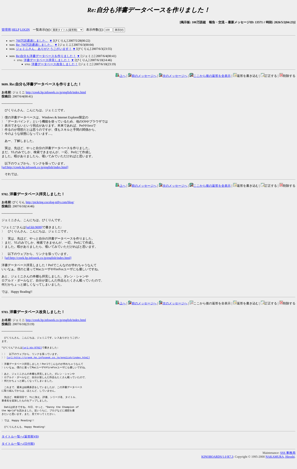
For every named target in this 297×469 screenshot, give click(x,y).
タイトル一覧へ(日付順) (18, 452)
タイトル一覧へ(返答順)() (20, 445)
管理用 (6, 29)
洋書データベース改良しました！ (54, 64)
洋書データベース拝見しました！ (47, 60)
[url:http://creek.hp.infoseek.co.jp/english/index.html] (35, 167)
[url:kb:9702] (32, 348)
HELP (15, 29)
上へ (121, 75)
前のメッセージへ (142, 75)
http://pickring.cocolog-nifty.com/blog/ (50, 202)
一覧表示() (41, 29)
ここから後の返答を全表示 (210, 75)
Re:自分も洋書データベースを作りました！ (46, 56)
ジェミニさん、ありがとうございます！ (44, 48)
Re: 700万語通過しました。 (35, 44)
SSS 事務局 (287, 461)
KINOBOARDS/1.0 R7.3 (217, 465)
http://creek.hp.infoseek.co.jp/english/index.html (56, 92)
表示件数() (94, 29)
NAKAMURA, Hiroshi (280, 465)
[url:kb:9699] (34, 227)
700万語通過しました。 (32, 40)
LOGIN (25, 29)
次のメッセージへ (173, 75)
